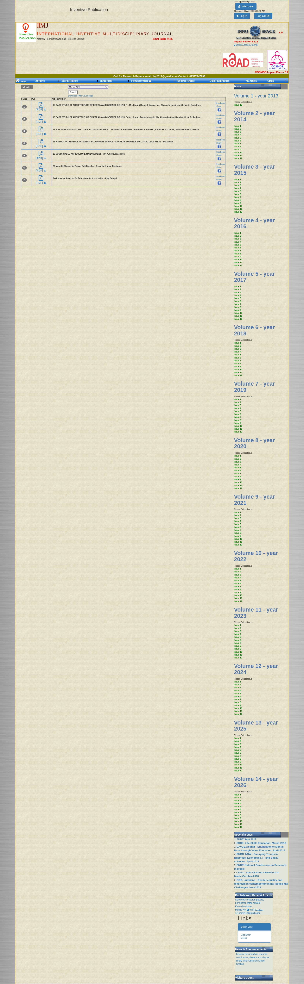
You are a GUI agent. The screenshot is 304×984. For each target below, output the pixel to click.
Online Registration (219, 80)
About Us (40, 80)
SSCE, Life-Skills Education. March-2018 (261, 843)
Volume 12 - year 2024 (256, 669)
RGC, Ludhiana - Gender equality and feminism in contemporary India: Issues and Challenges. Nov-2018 (261, 884)
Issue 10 (238, 152)
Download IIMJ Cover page (80, 96)
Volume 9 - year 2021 (254, 500)
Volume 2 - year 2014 (254, 116)
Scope (244, 938)
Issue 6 (237, 141)
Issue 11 (238, 155)
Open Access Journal (246, 45)
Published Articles (186, 80)
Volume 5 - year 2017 (254, 277)
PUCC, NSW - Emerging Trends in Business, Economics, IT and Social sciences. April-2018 (256, 858)
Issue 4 (237, 135)
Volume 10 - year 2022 (256, 556)
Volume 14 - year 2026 (256, 782)
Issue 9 (237, 149)
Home (21, 81)
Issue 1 (237, 126)
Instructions (106, 80)
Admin (270, 80)
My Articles (251, 80)
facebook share (220, 106)
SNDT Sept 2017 (246, 839)
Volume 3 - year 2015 (254, 170)
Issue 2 (237, 129)
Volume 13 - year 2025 (256, 725)
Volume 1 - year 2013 (256, 95)
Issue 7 (237, 143)
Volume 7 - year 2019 (254, 387)
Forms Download (141, 80)
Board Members (69, 80)
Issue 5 (237, 138)
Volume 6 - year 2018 (254, 330)
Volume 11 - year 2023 (256, 613)
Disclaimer (246, 935)
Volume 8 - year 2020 (254, 443)
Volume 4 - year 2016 (254, 223)
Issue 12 (238, 105)
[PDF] (41, 107)
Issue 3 (237, 132)
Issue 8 (237, 146)
